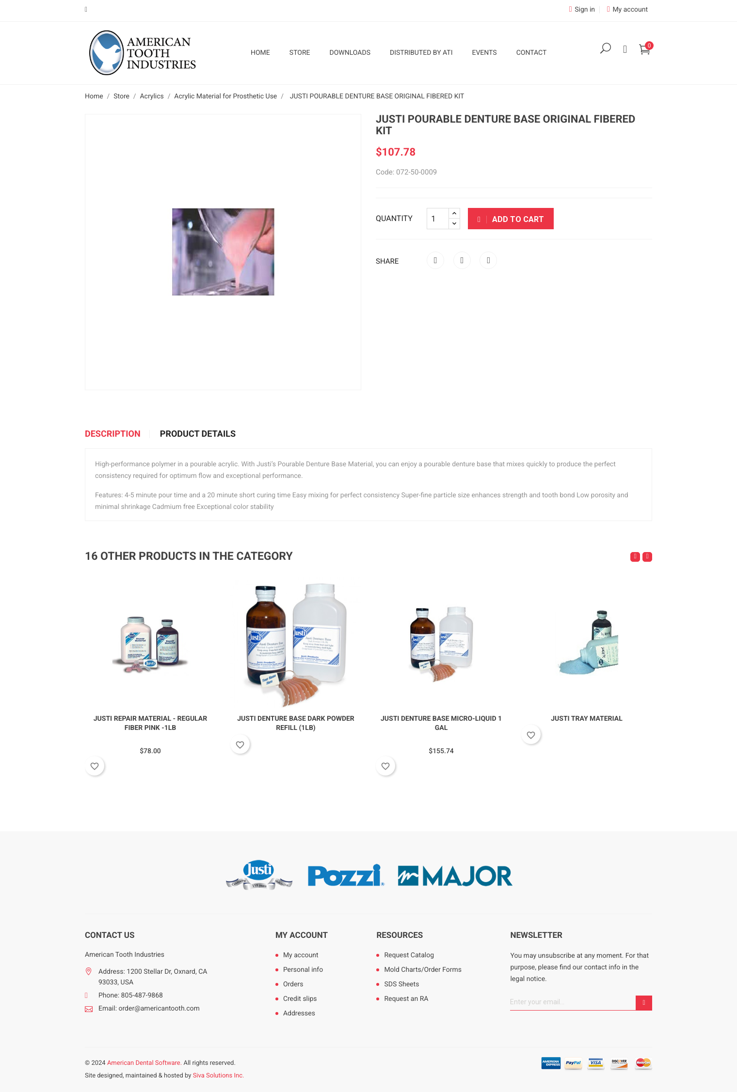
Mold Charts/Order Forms (423, 970)
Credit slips (300, 999)
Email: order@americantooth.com (149, 1009)
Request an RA (406, 999)
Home (260, 53)
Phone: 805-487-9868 (130, 995)
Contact (531, 53)
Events (484, 53)
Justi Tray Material (587, 719)
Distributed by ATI (421, 53)
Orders (293, 984)
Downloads (350, 53)
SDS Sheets (401, 984)
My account (301, 935)
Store (299, 53)
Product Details (198, 434)
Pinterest (488, 260)
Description (113, 434)
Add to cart (511, 219)
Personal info (303, 970)
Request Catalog (409, 955)
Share (435, 260)
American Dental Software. (144, 1063)
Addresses (299, 1013)
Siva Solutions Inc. (218, 1075)
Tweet (462, 260)
